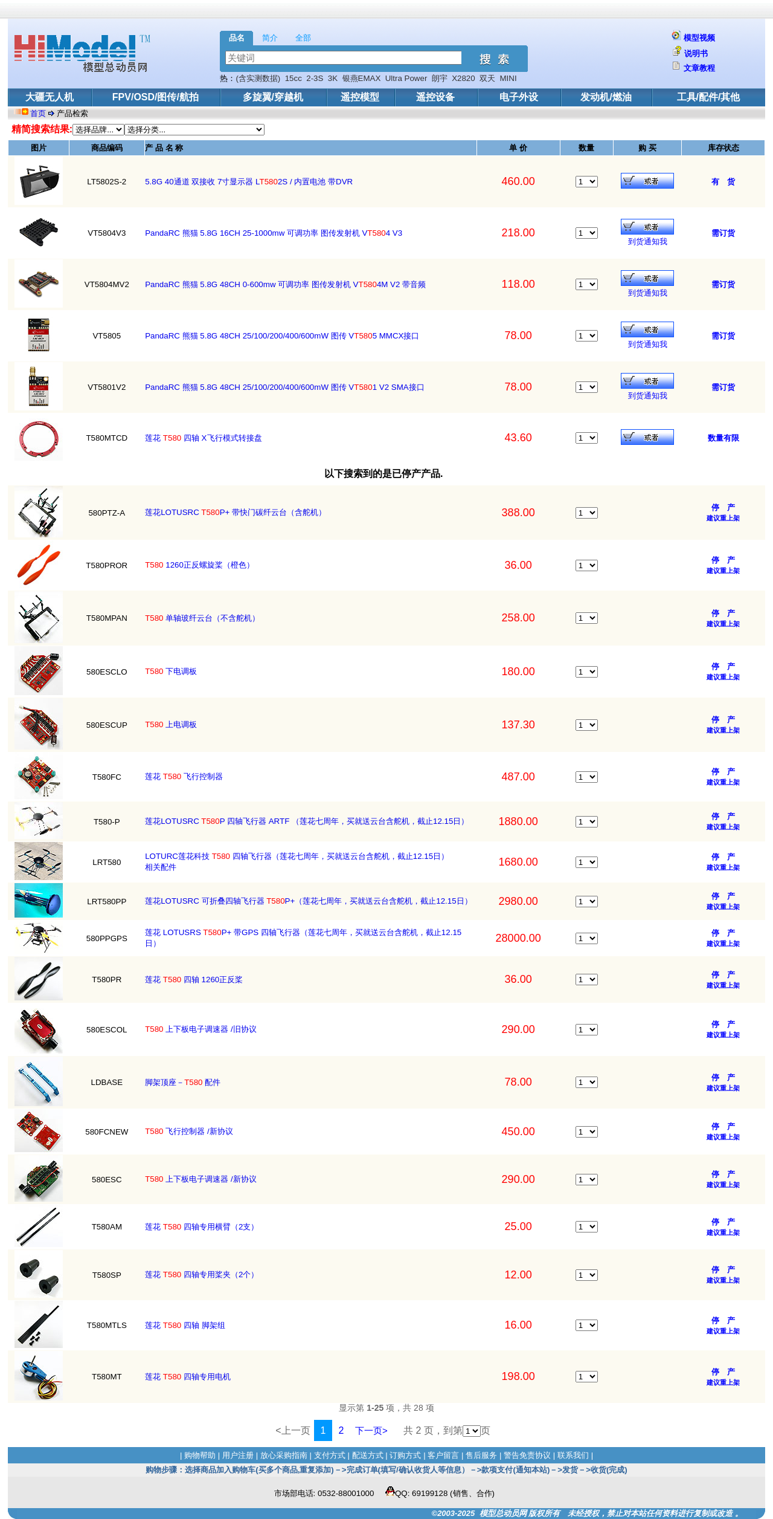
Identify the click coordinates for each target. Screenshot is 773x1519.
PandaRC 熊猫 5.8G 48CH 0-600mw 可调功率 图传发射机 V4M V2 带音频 (285, 284)
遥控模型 (360, 97)
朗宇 (439, 78)
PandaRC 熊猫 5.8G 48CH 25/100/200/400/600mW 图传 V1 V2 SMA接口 (285, 387)
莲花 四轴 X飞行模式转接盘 (203, 437)
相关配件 (160, 867)
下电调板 (171, 671)
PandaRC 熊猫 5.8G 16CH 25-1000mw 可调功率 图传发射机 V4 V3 (273, 233)
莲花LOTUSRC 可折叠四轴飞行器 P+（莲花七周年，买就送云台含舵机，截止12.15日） (308, 900)
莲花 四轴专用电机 (188, 1376)
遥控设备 (435, 97)
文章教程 (699, 68)
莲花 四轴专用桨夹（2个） (201, 1274)
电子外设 (518, 97)
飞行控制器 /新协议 (189, 1131)
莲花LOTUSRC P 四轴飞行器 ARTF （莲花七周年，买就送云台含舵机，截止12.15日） (307, 821)
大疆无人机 (49, 97)
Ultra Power (406, 78)
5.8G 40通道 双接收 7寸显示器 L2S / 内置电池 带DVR (249, 181)
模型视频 (699, 37)
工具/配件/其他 (708, 97)
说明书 (696, 53)
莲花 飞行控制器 (184, 776)
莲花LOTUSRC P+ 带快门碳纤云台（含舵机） (235, 512)
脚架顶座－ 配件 (182, 1082)
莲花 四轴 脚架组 (185, 1325)
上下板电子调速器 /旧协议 (201, 1029)
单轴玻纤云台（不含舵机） (202, 618)
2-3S (314, 78)
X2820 (463, 78)
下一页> (371, 1430)
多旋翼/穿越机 (273, 97)
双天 (487, 78)
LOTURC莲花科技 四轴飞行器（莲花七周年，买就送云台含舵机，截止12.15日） (297, 856)
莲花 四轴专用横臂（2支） (201, 1226)
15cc (293, 78)
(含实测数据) (258, 78)
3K (333, 78)
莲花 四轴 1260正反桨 (194, 979)
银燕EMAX (361, 78)
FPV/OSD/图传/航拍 (155, 97)
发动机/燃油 (605, 97)
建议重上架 (723, 518)
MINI (508, 78)
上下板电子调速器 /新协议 (201, 1179)
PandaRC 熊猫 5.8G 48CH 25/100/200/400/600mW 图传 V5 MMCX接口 (282, 335)
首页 (39, 113)
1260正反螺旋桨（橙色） (199, 564)
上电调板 (171, 724)
